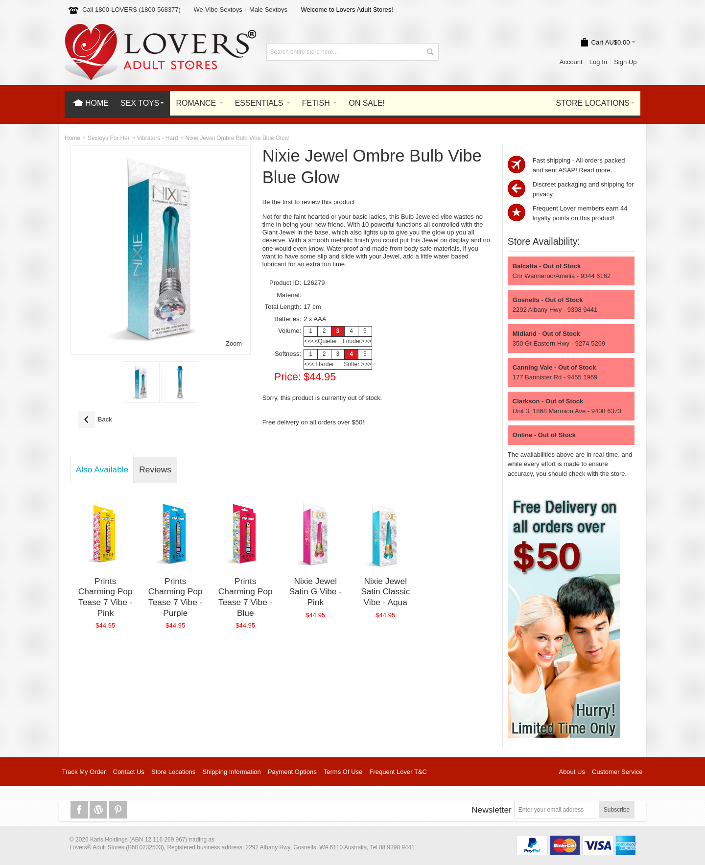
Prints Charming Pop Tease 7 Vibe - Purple (175, 597)
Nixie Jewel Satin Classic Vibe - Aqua (385, 591)
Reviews (155, 469)
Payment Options (292, 771)
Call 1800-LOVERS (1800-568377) (131, 9)
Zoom (234, 343)
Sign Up (625, 62)
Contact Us (128, 771)
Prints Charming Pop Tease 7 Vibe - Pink (105, 597)
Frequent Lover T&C (398, 771)
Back (95, 419)
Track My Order (84, 771)
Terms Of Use (343, 771)
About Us (572, 771)
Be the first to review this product (308, 202)
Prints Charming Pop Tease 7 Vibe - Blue (245, 597)
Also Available (102, 469)
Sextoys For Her (109, 138)
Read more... (597, 170)
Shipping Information (232, 771)
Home (72, 138)
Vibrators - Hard (157, 138)
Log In (598, 62)
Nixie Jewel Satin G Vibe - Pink (315, 591)
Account (571, 62)
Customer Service (617, 771)
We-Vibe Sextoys (217, 9)
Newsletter (491, 810)
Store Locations (173, 771)
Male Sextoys (268, 9)
